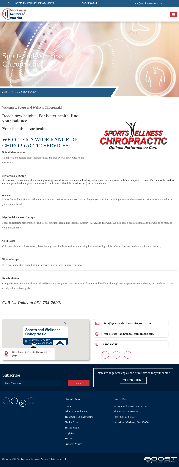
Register (69, 433)
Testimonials (72, 427)
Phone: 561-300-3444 (126, 411)
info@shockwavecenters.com (130, 406)
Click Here (133, 380)
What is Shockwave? (77, 411)
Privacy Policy (73, 443)
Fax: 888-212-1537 (124, 416)
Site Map (70, 438)
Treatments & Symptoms (79, 416)
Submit (78, 383)
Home (68, 406)
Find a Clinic (72, 422)
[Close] (64, 322)
